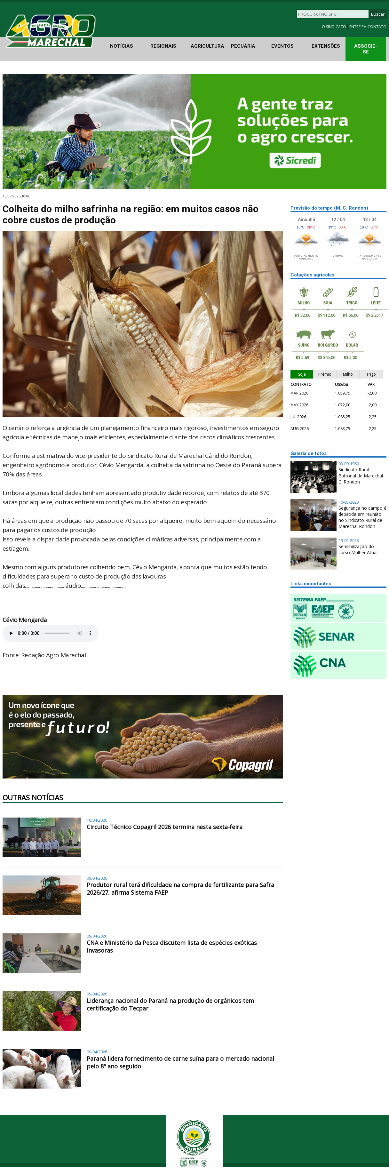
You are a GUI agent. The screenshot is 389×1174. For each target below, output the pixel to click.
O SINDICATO (334, 26)
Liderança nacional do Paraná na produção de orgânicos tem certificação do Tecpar (170, 1004)
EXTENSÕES (326, 46)
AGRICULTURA (207, 46)
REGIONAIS (163, 46)
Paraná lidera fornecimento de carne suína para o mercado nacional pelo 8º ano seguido (180, 1062)
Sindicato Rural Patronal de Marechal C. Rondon (360, 476)
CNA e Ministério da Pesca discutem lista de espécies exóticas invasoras (172, 946)
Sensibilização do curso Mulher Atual (357, 549)
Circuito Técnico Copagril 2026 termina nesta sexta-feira (164, 827)
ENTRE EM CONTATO (367, 26)
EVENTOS (282, 46)
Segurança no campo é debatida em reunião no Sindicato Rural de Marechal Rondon (362, 517)
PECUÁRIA (243, 46)
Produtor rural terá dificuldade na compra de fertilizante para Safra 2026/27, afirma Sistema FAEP (180, 888)
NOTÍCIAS (121, 46)
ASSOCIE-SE (365, 49)
